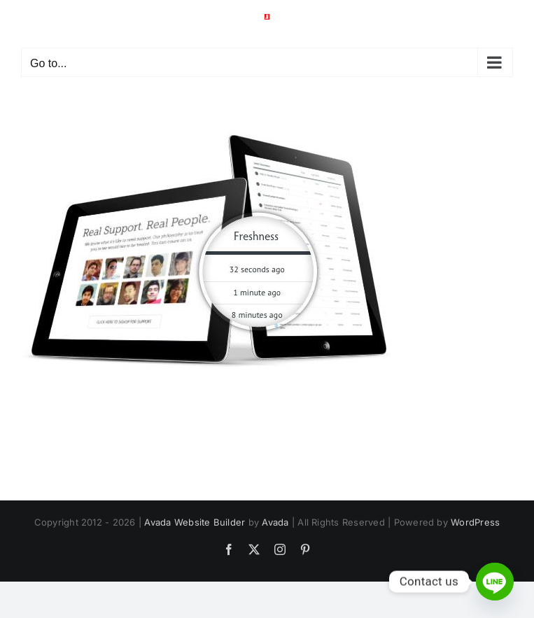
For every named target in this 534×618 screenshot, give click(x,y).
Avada (275, 522)
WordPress (475, 522)
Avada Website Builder (194, 522)
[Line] (495, 582)
